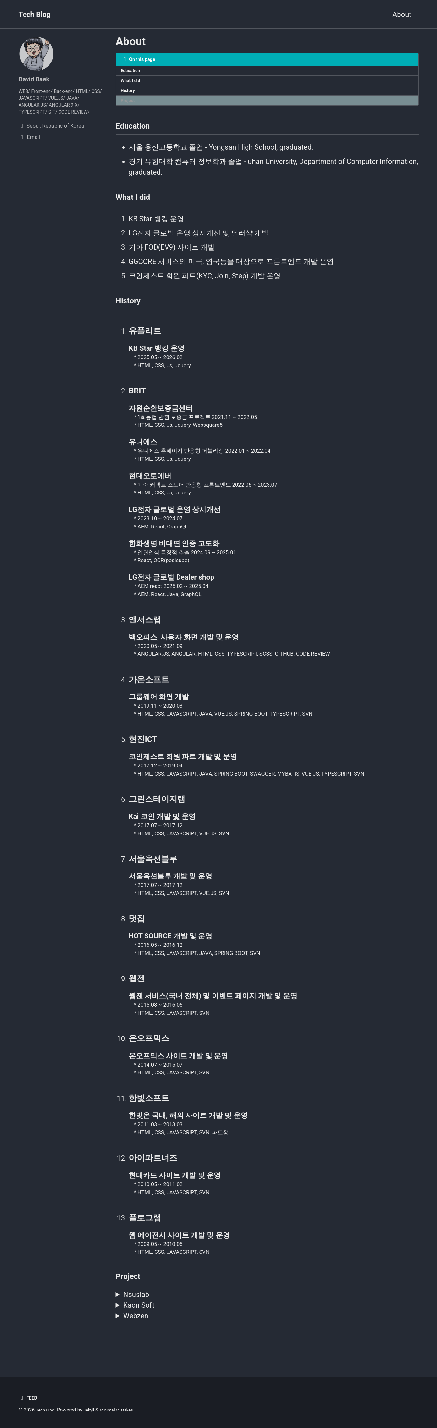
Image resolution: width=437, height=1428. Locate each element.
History (129, 94)
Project (129, 105)
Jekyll (92, 1410)
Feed (29, 1398)
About (401, 14)
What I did (132, 83)
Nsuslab (136, 1319)
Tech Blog (35, 14)
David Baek (36, 79)
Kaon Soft (138, 1329)
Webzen (135, 1340)
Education (132, 72)
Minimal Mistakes (123, 1410)
